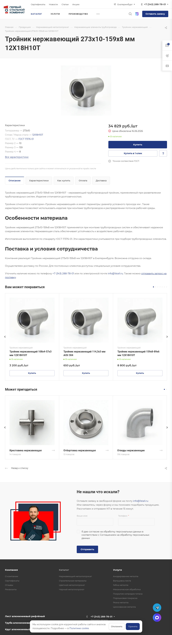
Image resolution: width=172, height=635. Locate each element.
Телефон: (123, 516)
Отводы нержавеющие (131, 450)
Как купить (63, 180)
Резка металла (120, 602)
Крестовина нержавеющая (26, 450)
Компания (11, 569)
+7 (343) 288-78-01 (155, 4)
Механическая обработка (127, 589)
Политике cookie (79, 628)
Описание (15, 180)
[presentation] (5, 340)
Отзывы (9, 585)
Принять (132, 626)
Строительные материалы (72, 580)
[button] (153, 286)
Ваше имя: (82, 516)
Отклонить (116, 626)
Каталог (64, 569)
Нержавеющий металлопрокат (75, 576)
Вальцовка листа (122, 580)
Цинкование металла (124, 607)
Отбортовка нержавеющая (79, 450)
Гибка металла (120, 585)
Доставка (101, 180)
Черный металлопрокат (71, 589)
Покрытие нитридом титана (128, 594)
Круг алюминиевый (17, 629)
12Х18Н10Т (37, 134)
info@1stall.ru (115, 273)
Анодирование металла (125, 576)
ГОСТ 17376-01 (26, 139)
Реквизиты (11, 589)
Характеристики (39, 180)
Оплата (83, 180)
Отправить (87, 549)
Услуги (117, 569)
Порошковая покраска (125, 598)
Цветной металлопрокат (72, 585)
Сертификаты (12, 580)
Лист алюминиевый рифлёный (25, 616)
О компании (11, 576)
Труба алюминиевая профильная (26, 622)
